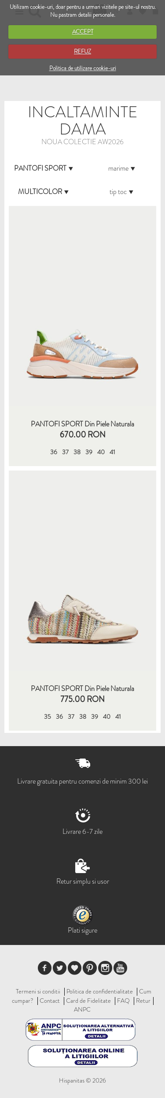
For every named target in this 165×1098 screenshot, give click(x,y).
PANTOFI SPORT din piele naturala (82, 689)
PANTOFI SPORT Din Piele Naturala (82, 424)
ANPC (82, 1009)
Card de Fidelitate (88, 1000)
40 (101, 452)
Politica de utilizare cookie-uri (82, 68)
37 (65, 452)
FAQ (123, 1000)
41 (112, 452)
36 (53, 452)
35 (47, 716)
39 (88, 452)
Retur (143, 1000)
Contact (50, 1000)
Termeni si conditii (38, 991)
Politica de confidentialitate (99, 991)
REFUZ (82, 51)
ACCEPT (82, 31)
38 (77, 452)
